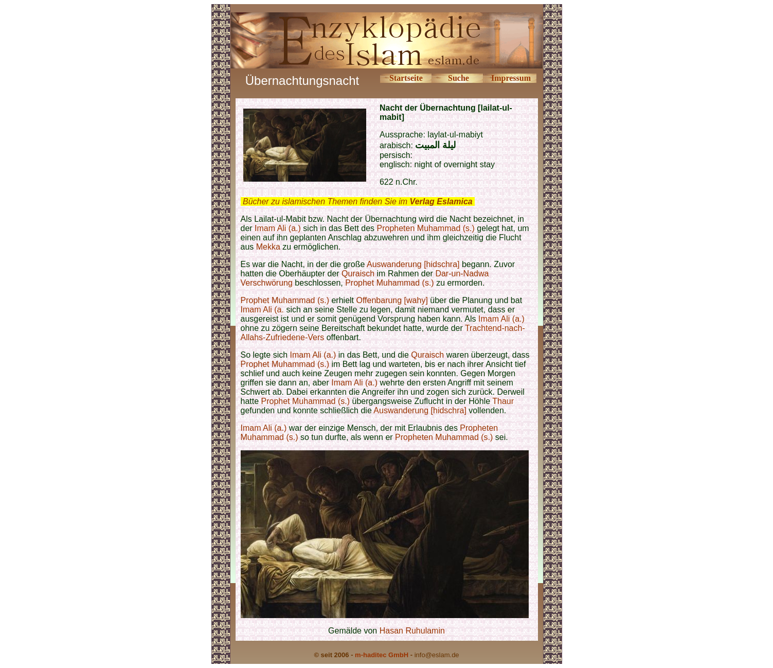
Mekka (268, 246)
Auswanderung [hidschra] (413, 264)
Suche (458, 78)
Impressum (511, 78)
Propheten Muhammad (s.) (426, 228)
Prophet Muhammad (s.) (389, 282)
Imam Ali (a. (262, 309)
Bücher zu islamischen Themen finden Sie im (358, 201)
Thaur (503, 401)
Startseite (406, 78)
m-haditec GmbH (381, 655)
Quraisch (357, 273)
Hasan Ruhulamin (412, 630)
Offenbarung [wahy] (391, 300)
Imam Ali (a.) (278, 228)
